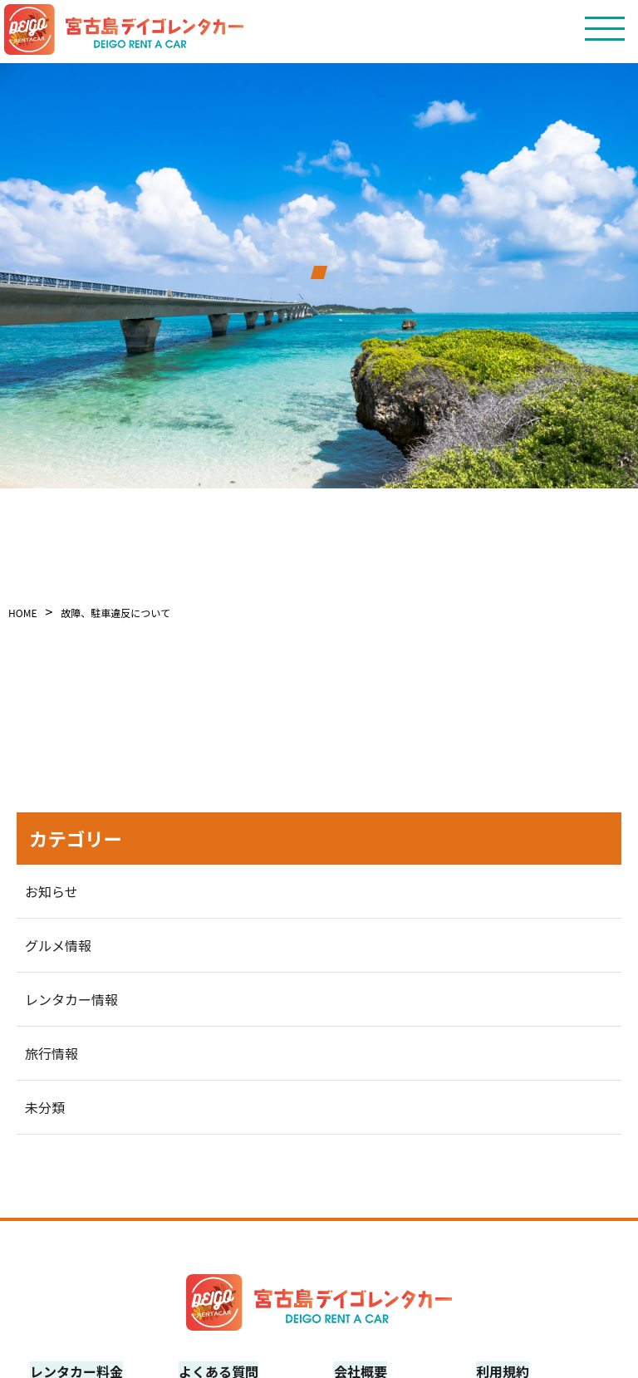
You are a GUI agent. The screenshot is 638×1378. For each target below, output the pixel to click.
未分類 (45, 1107)
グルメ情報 (58, 945)
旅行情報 (51, 1053)
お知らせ (51, 891)
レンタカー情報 (71, 999)
